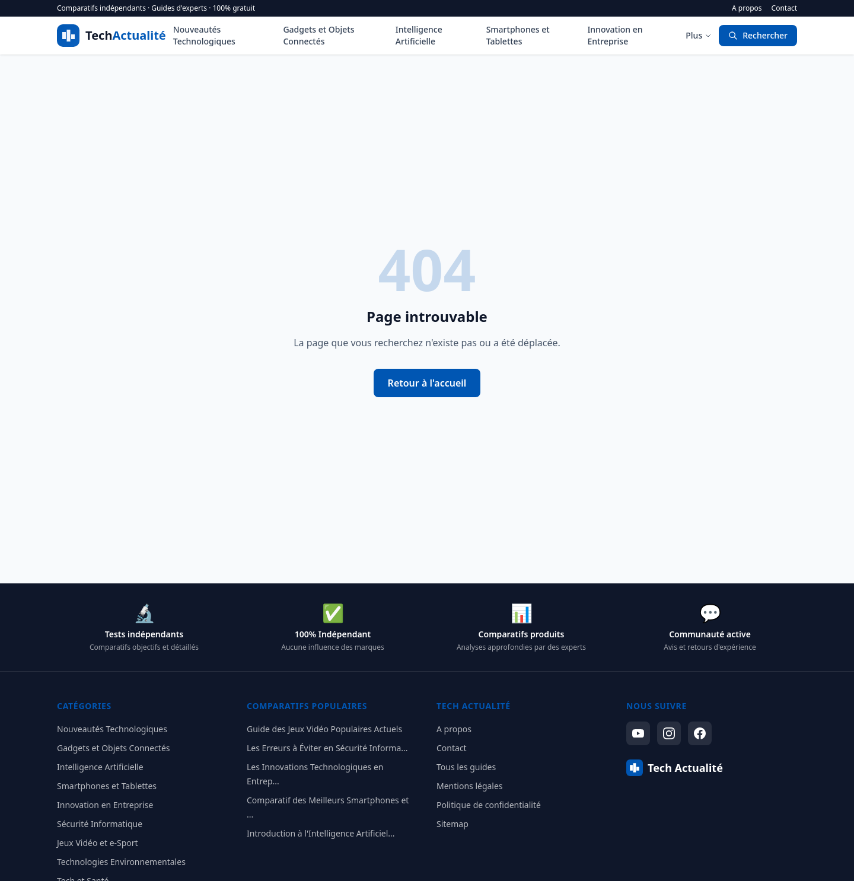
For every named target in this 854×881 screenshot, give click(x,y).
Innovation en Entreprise (614, 35)
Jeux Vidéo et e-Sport (97, 842)
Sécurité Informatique (99, 823)
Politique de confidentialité (488, 804)
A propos (747, 8)
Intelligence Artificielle (419, 35)
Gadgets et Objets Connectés (318, 35)
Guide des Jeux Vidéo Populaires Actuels (324, 729)
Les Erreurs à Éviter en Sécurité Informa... (327, 748)
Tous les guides (466, 767)
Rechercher (758, 35)
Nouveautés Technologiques (204, 35)
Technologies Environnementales (121, 861)
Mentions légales (469, 785)
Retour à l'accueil (427, 383)
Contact (784, 8)
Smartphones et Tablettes (518, 35)
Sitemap (452, 823)
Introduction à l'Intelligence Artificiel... (321, 833)
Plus (699, 35)
